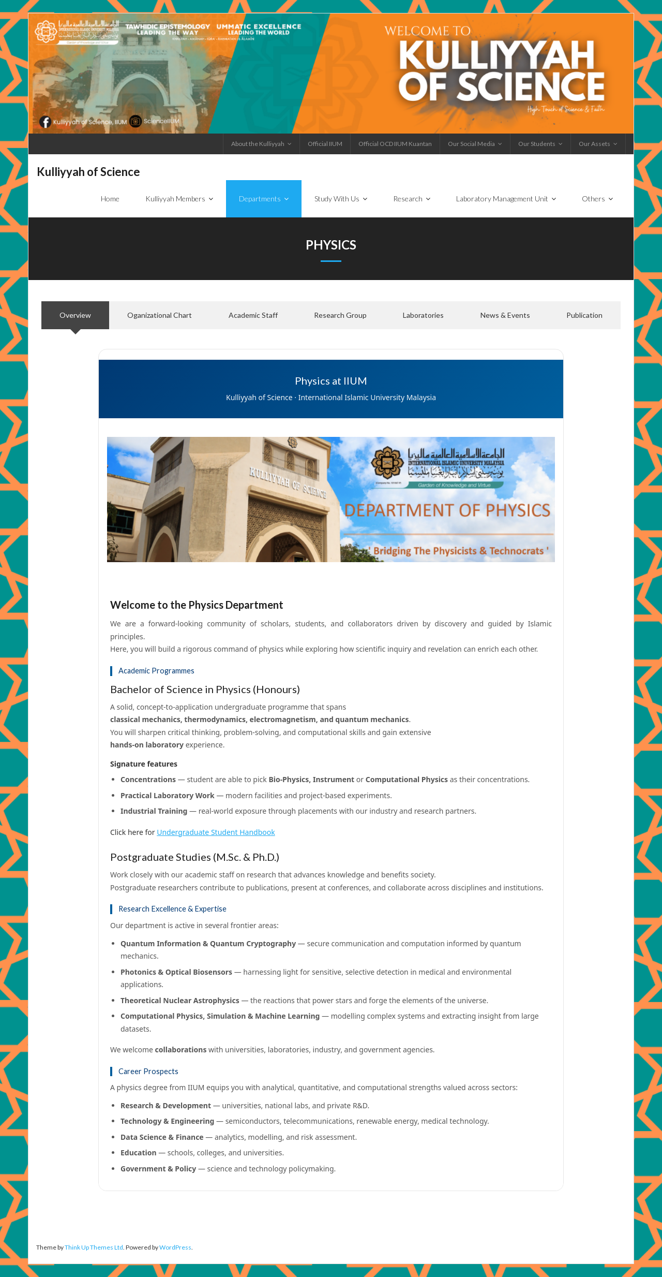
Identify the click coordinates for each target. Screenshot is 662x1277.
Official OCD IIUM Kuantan (395, 144)
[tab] (75, 315)
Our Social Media (471, 144)
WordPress (175, 1248)
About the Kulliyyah (257, 144)
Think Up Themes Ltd (94, 1248)
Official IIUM (325, 144)
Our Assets (594, 144)
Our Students (536, 144)
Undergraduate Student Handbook (216, 832)
